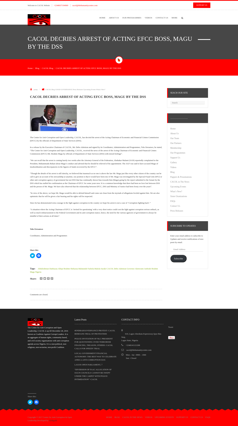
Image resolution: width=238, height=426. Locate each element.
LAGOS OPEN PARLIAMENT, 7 (88, 364)
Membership (175, 148)
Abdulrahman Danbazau (47, 268)
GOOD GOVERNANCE (63, 89)
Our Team (174, 138)
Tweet (170, 327)
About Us (114, 18)
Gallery (173, 162)
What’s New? (176, 191)
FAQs (172, 201)
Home (102, 18)
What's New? (100, 89)
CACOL (110, 268)
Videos (148, 18)
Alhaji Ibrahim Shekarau (68, 268)
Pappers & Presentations (181, 177)
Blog (37, 68)
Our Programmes (131, 18)
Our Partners (175, 143)
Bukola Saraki (100, 268)
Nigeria (38, 272)
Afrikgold (53, 420)
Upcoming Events (89, 89)
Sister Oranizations (178, 196)
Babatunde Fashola (86, 268)
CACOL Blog (47, 68)
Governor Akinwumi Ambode (139, 268)
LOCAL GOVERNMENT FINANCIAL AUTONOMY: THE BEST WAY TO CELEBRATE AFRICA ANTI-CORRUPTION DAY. (95, 356)
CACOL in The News (179, 182)
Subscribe (178, 258)
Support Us (201, 5)
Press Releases (78, 89)
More (174, 18)
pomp (36, 89)
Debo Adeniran (120, 268)
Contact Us (162, 18)
